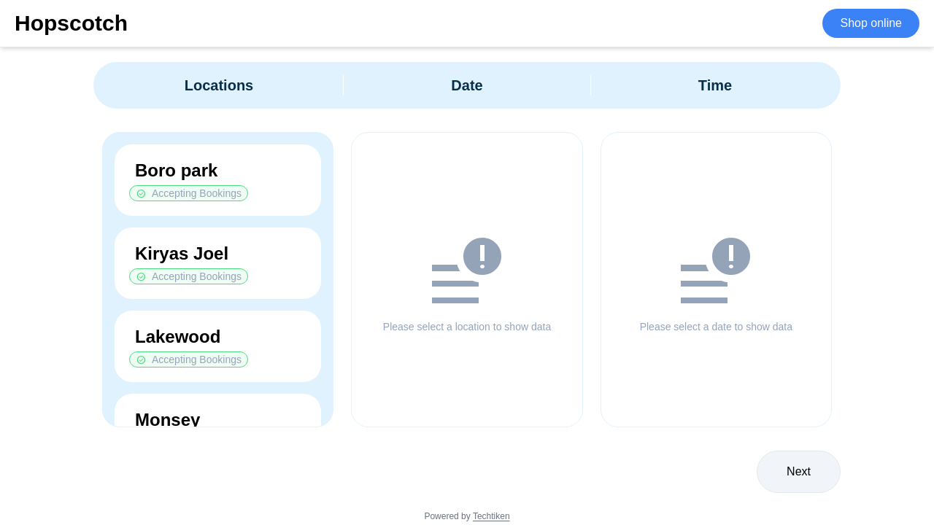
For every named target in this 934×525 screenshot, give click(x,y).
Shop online (871, 23)
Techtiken (491, 516)
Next (799, 471)
